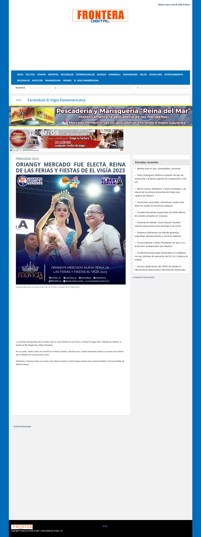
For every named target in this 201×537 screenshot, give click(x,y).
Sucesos (101, 74)
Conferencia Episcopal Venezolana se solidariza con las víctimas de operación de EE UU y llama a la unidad (161, 256)
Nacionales (67, 74)
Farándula (114, 74)
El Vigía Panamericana (86, 80)
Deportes (53, 74)
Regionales (23, 80)
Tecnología (155, 74)
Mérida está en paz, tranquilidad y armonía (36, 88)
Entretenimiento (173, 74)
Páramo (67, 80)
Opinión (41, 74)
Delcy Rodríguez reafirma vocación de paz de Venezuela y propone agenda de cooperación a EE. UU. (97, 88)
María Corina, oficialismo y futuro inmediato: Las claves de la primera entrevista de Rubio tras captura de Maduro (160, 192)
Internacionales (85, 74)
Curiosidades (130, 74)
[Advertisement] (100, 47)
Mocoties (37, 80)
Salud (143, 74)
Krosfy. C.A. (58, 530)
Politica (30, 74)
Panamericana (53, 80)
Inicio (20, 74)
